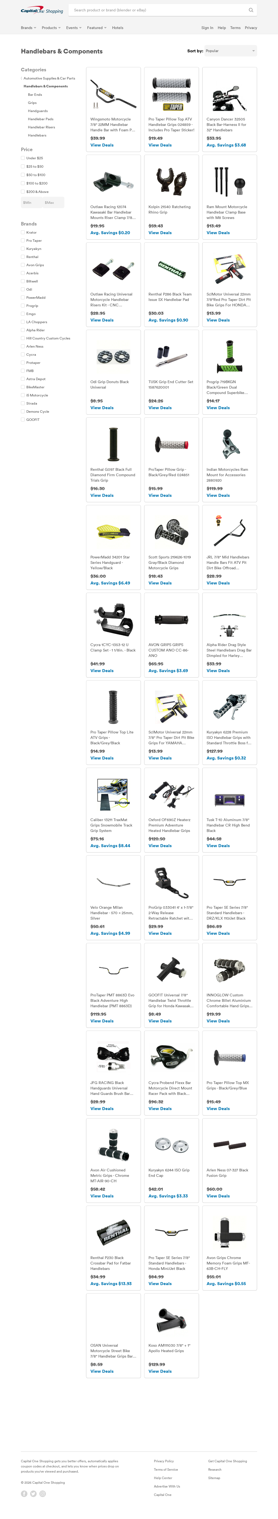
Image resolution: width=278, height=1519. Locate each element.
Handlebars (37, 135)
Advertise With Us (167, 1491)
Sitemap (214, 1482)
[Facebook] (24, 1498)
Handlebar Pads (40, 118)
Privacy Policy (164, 1465)
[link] (42, 10)
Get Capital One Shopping (227, 1465)
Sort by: (195, 51)
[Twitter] (33, 1498)
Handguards (38, 110)
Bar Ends (35, 94)
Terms (235, 27)
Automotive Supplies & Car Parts (48, 78)
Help (222, 27)
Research (215, 1474)
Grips (32, 102)
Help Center (163, 1482)
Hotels (117, 27)
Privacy (251, 27)
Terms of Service (166, 1474)
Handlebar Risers (41, 127)
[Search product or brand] (162, 10)
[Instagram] (42, 1498)
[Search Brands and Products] (251, 10)
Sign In (207, 27)
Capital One (163, 1499)
